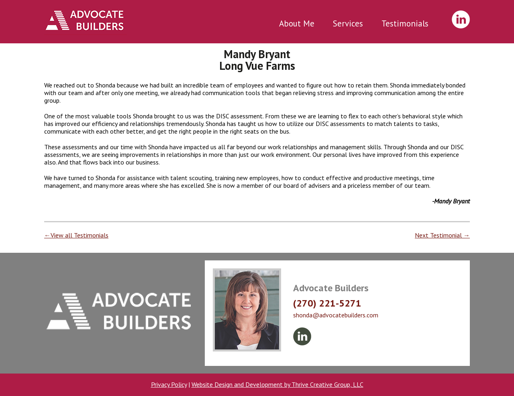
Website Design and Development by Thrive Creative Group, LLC (277, 384)
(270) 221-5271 (327, 303)
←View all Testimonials (76, 235)
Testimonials (404, 23)
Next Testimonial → (442, 235)
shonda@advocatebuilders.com (335, 315)
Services (348, 23)
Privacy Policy (169, 384)
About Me (296, 23)
